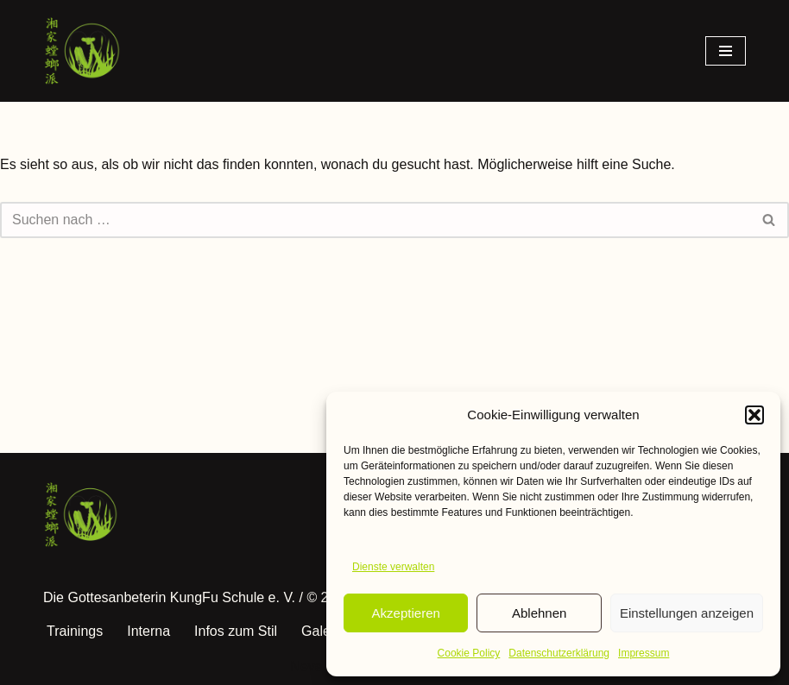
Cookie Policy (469, 653)
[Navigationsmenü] (725, 51)
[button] (754, 415)
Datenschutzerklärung (558, 653)
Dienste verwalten (393, 567)
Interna (148, 631)
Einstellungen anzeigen (687, 613)
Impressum (643, 653)
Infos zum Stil (235, 631)
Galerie (323, 631)
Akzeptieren (406, 613)
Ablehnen (539, 613)
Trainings (75, 631)
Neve (306, 666)
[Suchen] (375, 220)
